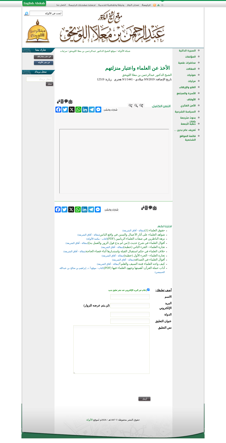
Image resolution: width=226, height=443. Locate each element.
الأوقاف (191, 99)
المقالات (191, 69)
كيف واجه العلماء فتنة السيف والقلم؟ (142, 263)
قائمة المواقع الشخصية (188, 138)
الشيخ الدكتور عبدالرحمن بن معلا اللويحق (147, 74)
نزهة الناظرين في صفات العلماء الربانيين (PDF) (136, 238)
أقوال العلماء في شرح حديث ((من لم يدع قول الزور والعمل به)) (126, 242)
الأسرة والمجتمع (186, 93)
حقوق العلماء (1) (155, 230)
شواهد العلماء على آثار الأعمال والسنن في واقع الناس (132, 234)
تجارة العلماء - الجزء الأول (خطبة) (144, 255)
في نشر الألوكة (44, 62)
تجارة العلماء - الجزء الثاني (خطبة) (144, 247)
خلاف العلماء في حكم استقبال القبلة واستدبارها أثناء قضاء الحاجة (125, 251)
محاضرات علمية (187, 63)
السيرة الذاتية (187, 50)
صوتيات (191, 75)
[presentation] (143, 387)
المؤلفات (190, 56)
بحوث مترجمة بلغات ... (188, 119)
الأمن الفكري (188, 105)
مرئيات (192, 81)
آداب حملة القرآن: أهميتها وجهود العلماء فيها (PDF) (134, 267)
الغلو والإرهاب (187, 87)
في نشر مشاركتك (44, 57)
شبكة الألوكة (124, 51)
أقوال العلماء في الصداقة (149, 259)
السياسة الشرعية (185, 111)
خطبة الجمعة (188, 124)
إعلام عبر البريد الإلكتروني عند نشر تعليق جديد (127, 290)
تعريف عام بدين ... (185, 130)
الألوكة (89, 419)
